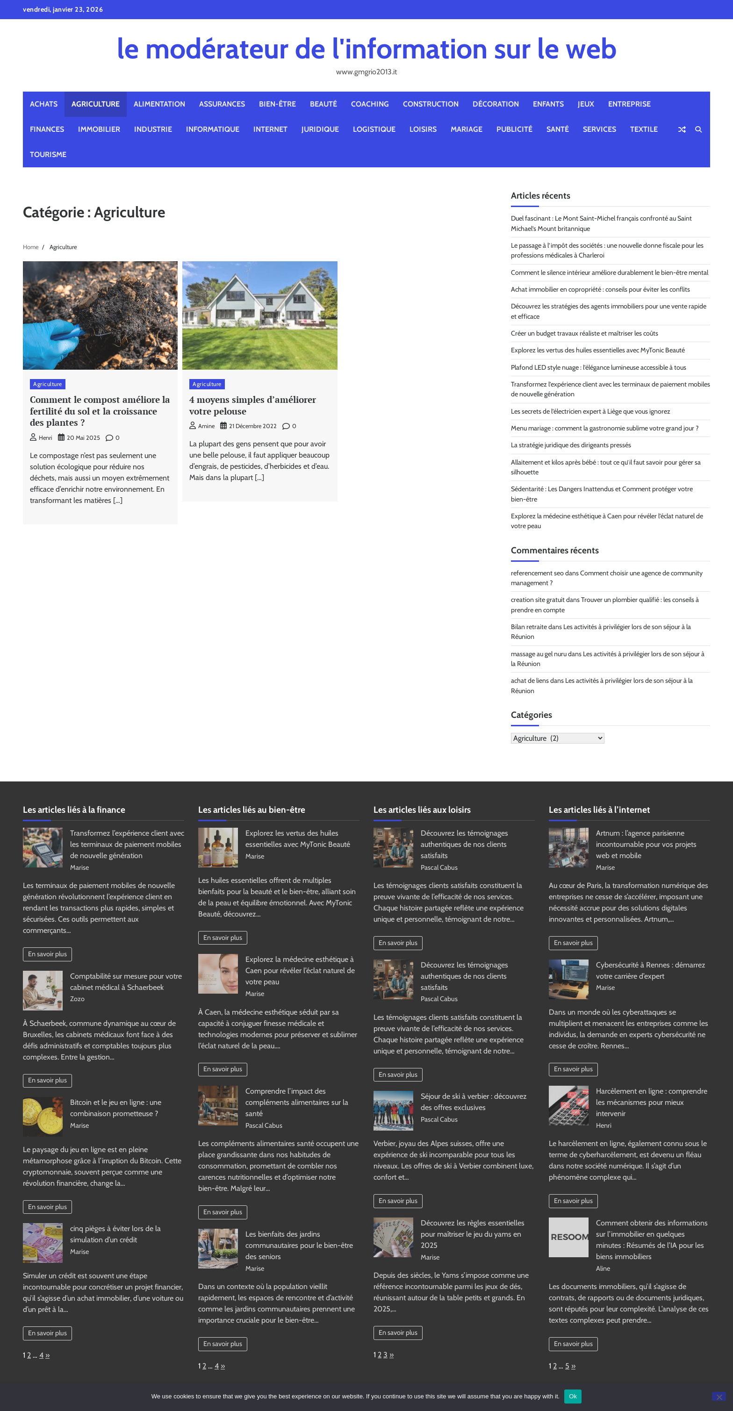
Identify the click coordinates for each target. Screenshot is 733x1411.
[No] (719, 1396)
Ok (573, 1396)
